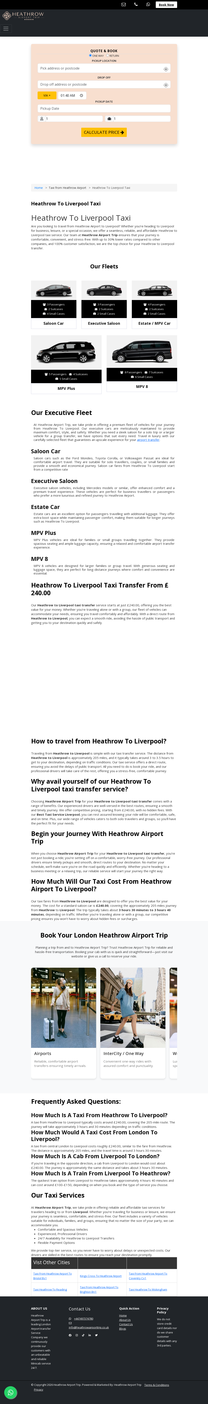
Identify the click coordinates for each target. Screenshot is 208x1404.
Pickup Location (104, 61)
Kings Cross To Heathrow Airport (101, 1276)
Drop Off (104, 77)
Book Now (166, 5)
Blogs (122, 1329)
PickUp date (104, 101)
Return (112, 55)
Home (38, 188)
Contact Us (126, 1324)
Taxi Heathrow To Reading (50, 1289)
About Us (125, 1320)
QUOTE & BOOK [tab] (104, 51)
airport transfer (148, 440)
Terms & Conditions (156, 1385)
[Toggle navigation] (6, 28)
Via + (47, 95)
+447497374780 (81, 1318)
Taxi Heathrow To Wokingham (148, 1289)
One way (96, 55)
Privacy (38, 1389)
